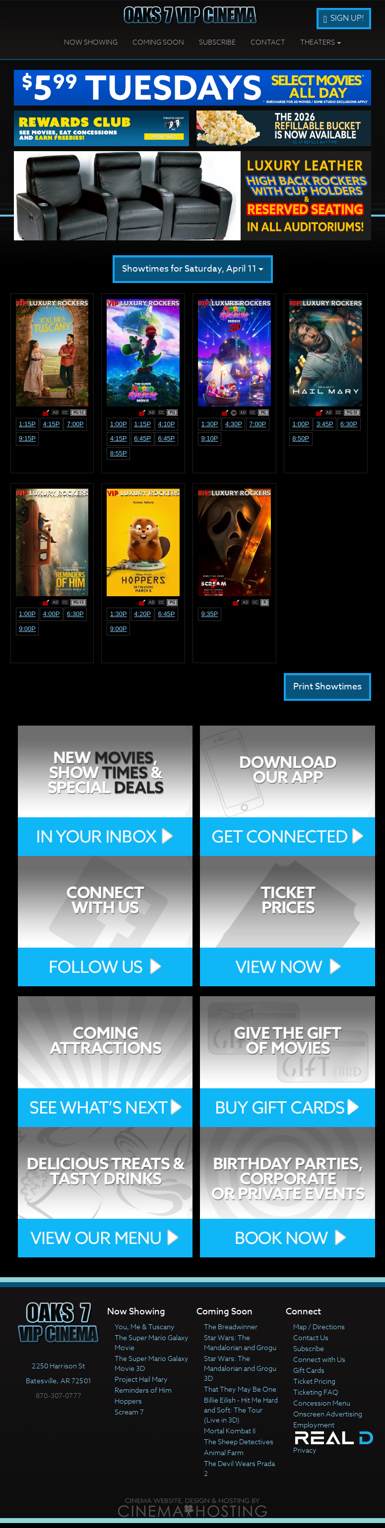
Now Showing (91, 42)
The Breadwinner (230, 1326)
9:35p (209, 614)
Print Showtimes (327, 686)
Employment (313, 1424)
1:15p (27, 424)
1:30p (209, 424)
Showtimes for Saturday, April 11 (192, 269)
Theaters (320, 42)
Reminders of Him (143, 1390)
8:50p (300, 438)
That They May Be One (240, 1389)
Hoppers (128, 1401)
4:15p (51, 424)
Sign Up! (343, 18)
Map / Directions (319, 1326)
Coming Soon (158, 42)
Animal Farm (224, 1452)
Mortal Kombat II (230, 1430)
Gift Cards (308, 1370)
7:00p (75, 424)
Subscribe (217, 42)
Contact (268, 42)
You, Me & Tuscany (145, 1326)
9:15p (27, 438)
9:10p (209, 438)
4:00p (51, 614)
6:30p (348, 424)
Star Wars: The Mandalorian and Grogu (240, 1342)
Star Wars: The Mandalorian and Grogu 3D (240, 1368)
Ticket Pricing (314, 1381)
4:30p (233, 424)
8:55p (118, 453)
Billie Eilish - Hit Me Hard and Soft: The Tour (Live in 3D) (241, 1409)
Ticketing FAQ (315, 1392)
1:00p (118, 424)
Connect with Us (319, 1359)
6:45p (142, 438)
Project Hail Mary (141, 1379)
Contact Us (310, 1337)
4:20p (142, 614)
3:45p (325, 424)
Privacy (305, 1450)
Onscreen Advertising (327, 1413)
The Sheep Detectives (238, 1441)
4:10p (166, 424)
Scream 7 (129, 1411)
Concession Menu (321, 1403)
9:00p (27, 628)
